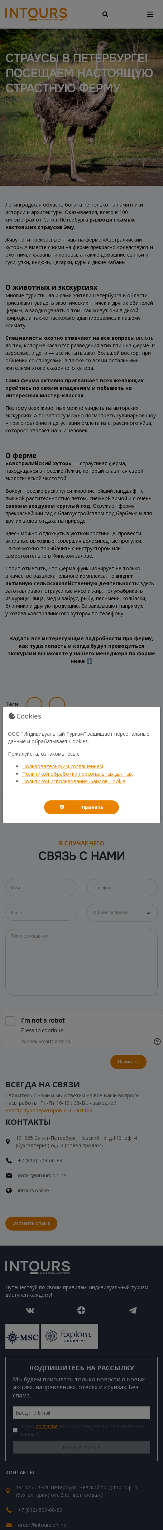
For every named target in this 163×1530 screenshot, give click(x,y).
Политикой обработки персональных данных (77, 773)
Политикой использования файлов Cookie (73, 781)
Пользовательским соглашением (62, 766)
